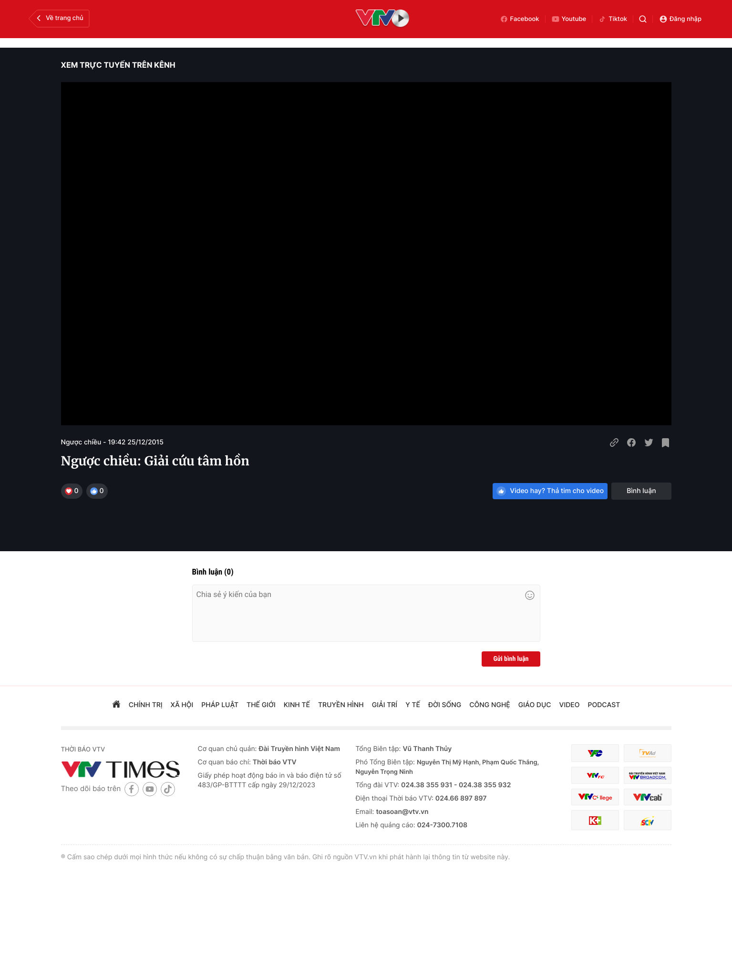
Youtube (569, 19)
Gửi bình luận (510, 659)
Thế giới (261, 705)
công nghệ (489, 705)
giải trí (384, 705)
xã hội (182, 705)
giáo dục (534, 705)
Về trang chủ (58, 18)
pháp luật (219, 705)
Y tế (412, 705)
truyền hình (341, 705)
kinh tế (297, 705)
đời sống (444, 705)
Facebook (519, 19)
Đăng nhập (680, 19)
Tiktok (612, 19)
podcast (604, 705)
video (569, 705)
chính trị (146, 705)
